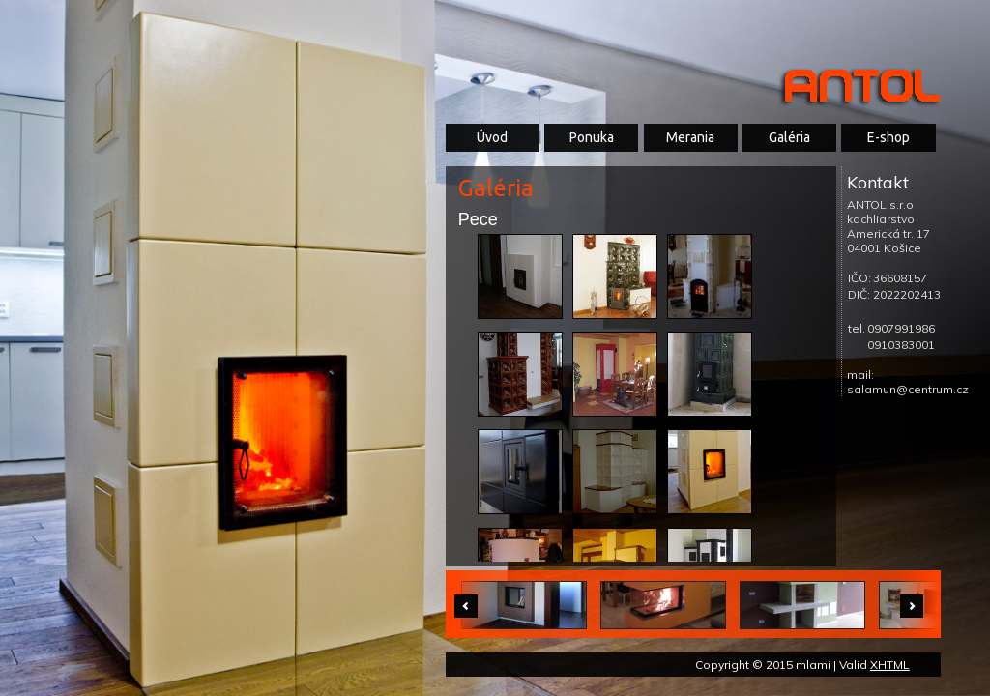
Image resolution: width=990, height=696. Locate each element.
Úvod (492, 137)
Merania (690, 137)
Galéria (789, 137)
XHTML (890, 664)
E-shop (888, 137)
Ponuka (591, 137)
